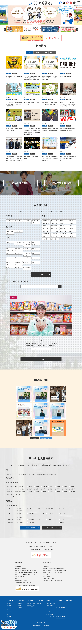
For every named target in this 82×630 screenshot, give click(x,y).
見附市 (50, 489)
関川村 (29, 486)
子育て (39, 519)
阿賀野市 (58, 486)
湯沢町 (22, 491)
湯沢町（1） (54, 234)
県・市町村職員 (10, 618)
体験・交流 (10, 522)
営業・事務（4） (17, 263)
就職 (19, 509)
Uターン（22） (10, 220)
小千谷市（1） (54, 231)
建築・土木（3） (9, 263)
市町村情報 (69, 600)
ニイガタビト (40, 600)
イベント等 (30, 522)
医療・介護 (49, 509)
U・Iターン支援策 (49, 614)
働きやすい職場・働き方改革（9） (26, 244)
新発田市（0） (46, 223)
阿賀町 (64, 486)
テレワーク (9, 607)
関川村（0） (63, 220)
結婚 (19, 519)
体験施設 (20, 522)
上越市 (57, 491)
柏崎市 (43, 491)
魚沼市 (9, 491)
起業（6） (34, 253)
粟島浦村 (17, 486)
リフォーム (40, 513)
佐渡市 (9, 494)
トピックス (53, 52)
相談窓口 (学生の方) (50, 605)
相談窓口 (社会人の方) (50, 603)
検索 (59, 286)
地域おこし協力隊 (10, 611)
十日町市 (30, 491)
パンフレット (63, 509)
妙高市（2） (71, 236)
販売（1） (25, 262)
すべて (29, 52)
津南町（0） (71, 234)
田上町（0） (46, 228)
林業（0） (34, 249)
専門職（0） (9, 267)
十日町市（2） (63, 234)
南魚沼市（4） (46, 234)
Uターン (33, 348)
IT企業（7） (9, 242)
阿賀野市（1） (63, 223)
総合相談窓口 (9, 603)
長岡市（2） (46, 231)
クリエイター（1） (26, 259)
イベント (45, 52)
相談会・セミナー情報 (31, 603)
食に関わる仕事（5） (26, 254)
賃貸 (19, 513)
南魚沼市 (17, 491)
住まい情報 (19, 605)
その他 (19, 511)
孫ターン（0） (26, 220)
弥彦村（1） (71, 226)
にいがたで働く (10, 600)
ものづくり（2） (9, 259)
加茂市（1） (54, 228)
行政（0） (34, 262)
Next (75, 15)
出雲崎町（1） (63, 231)
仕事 (8, 509)
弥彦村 (22, 489)
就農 (38, 509)
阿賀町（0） (71, 223)
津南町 (36, 491)
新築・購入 (30, 513)
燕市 (15, 489)
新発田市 (44, 486)
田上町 (29, 489)
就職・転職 (48, 348)
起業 (29, 509)
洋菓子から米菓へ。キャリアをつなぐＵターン (41, 343)
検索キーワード (39, 603)
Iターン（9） (18, 220)
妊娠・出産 (30, 519)
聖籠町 (50, 486)
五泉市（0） (46, 226)
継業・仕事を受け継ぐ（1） (9, 250)
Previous (7, 15)
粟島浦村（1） (46, 220)
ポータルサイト (63, 513)
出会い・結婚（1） (9, 232)
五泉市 (71, 486)
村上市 (22, 486)
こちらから (20, 578)
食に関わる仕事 (38, 348)
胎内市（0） (71, 220)
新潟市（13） (54, 226)
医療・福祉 (9, 616)
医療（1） (8, 253)
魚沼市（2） (71, 231)
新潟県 (9, 486)
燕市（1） (62, 226)
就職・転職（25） (17, 250)
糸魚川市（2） (46, 239)
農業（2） (25, 249)
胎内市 (36, 486)
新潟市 (44, 348)
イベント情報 (30, 600)
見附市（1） (71, 228)
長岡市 (57, 489)
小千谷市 (65, 489)
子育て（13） (18, 231)
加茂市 (36, 489)
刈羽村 (50, 491)
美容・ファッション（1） (18, 259)
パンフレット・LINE (50, 616)
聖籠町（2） (54, 223)
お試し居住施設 (19, 607)
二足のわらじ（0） (26, 268)
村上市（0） (54, 220)
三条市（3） (63, 228)
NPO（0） (34, 258)
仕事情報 (37, 52)
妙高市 (64, 491)
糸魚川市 (72, 491)
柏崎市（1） (46, 236)
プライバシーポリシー (41, 622)
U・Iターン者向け (12, 474)
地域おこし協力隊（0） (35, 221)
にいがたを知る (19, 603)
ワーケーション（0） (18, 243)
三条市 (43, 489)
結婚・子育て (10, 519)
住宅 (8, 513)
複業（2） (17, 267)
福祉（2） (17, 253)
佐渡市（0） (54, 239)
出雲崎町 (72, 489)
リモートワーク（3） (35, 243)
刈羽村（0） (54, 236)
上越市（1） (63, 236)
